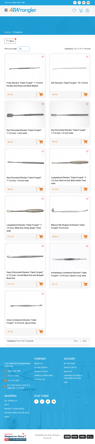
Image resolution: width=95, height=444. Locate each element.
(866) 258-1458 (14, 371)
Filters (10, 41)
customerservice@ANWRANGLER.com (17, 364)
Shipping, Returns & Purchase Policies (73, 376)
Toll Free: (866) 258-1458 (14, 2)
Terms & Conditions (43, 375)
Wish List (68, 371)
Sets (6, 405)
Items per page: (10, 49)
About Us (38, 363)
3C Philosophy (41, 367)
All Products (10, 401)
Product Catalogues (14, 409)
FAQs (6, 417)
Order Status (70, 367)
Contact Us (39, 379)
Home (7, 32)
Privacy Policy (41, 371)
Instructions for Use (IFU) (16, 413)
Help (66, 382)
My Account (69, 363)
